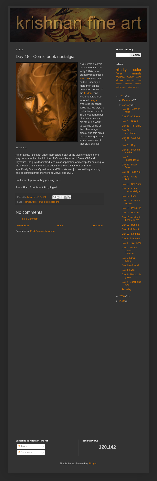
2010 (122, 296)
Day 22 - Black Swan (129, 166)
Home (60, 225)
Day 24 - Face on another (131, 151)
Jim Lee (84, 78)
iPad (41, 202)
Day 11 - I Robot (130, 229)
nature (129, 87)
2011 (122, 96)
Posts (22, 446)
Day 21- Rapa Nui (131, 172)
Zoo (139, 80)
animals (136, 73)
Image (93, 100)
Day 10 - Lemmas (131, 233)
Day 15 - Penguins (131, 208)
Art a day (126, 289)
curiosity (128, 84)
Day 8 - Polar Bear (131, 243)
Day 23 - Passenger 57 (130, 158)
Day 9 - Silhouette (131, 238)
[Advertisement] (127, 368)
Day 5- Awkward (130, 265)
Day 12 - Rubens (130, 224)
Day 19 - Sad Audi (131, 184)
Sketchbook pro (51, 202)
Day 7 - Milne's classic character (129, 250)
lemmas (138, 84)
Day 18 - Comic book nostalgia (131, 190)
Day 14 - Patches (131, 212)
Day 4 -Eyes (128, 270)
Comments (25, 452)
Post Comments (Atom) (42, 231)
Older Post (97, 225)
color (137, 70)
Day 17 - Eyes (129, 196)
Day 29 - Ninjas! (130, 121)
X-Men (88, 93)
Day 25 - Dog (129, 145)
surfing (136, 87)
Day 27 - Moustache (129, 131)
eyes (138, 77)
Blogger (93, 463)
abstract (120, 80)
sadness (120, 77)
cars (128, 80)
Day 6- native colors (129, 259)
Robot (134, 80)
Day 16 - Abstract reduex (131, 202)
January (126, 105)
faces (34, 202)
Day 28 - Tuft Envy (131, 125)
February (127, 100)
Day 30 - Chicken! (131, 116)
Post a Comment (29, 219)
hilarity (121, 70)
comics (28, 202)
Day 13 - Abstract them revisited (131, 218)
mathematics (121, 87)
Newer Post (23, 225)
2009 (122, 301)
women (130, 77)
